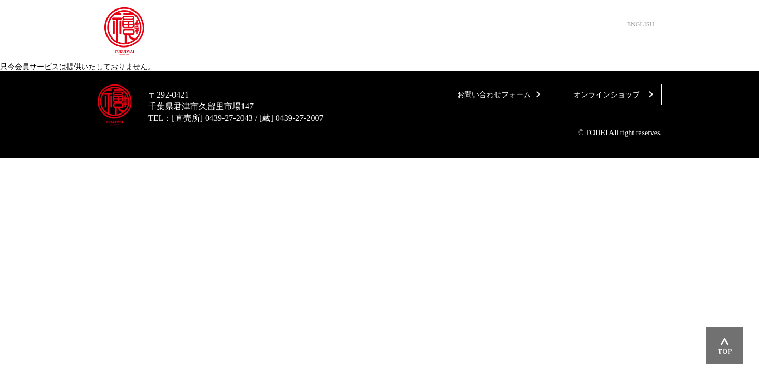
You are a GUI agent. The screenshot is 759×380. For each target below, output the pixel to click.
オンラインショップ (571, 47)
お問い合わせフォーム (494, 95)
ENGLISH (640, 24)
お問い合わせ (492, 47)
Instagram (649, 47)
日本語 (611, 24)
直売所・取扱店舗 (334, 47)
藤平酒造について (417, 47)
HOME (272, 47)
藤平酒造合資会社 (124, 31)
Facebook (630, 47)
